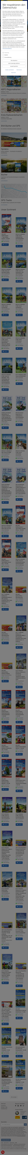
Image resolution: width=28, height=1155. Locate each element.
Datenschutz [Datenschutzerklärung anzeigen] (19, 69)
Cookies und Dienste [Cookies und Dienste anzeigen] (9, 69)
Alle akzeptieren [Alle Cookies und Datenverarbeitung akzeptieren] (14, 60)
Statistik (6, 55)
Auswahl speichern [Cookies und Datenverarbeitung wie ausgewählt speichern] (14, 66)
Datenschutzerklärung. (7, 48)
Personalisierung (7, 57)
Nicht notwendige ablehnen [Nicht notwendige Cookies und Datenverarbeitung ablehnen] (14, 63)
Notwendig (6, 52)
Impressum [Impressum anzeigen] (13, 72)
